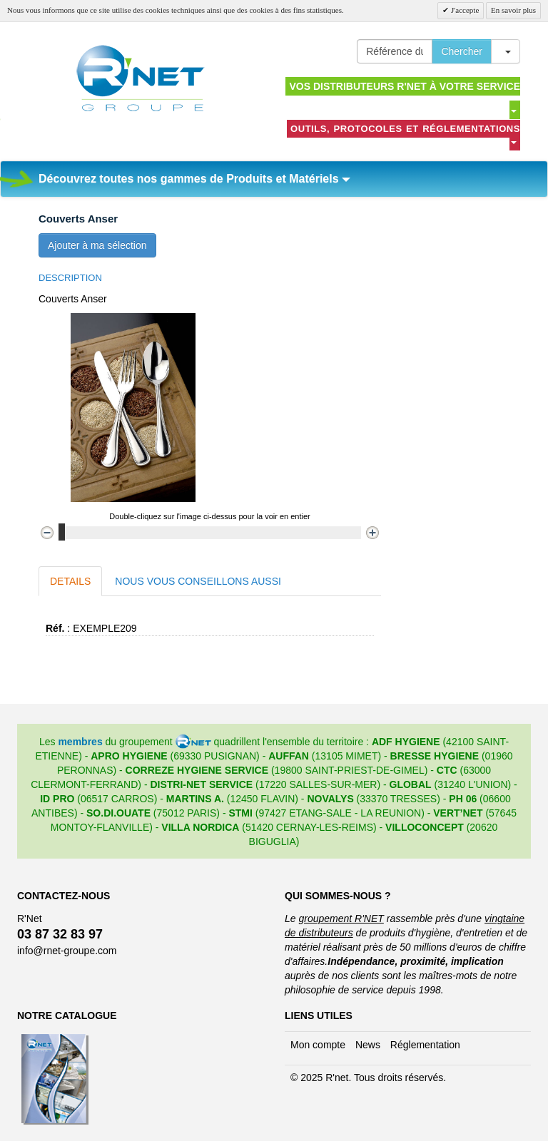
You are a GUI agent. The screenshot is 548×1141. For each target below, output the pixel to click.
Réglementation (425, 1044)
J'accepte (464, 10)
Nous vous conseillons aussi (198, 581)
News (367, 1044)
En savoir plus (513, 10)
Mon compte (317, 1044)
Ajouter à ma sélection (97, 245)
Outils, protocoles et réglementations (405, 133)
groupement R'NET (340, 918)
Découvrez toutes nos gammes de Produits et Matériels (194, 179)
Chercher (461, 51)
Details (70, 581)
